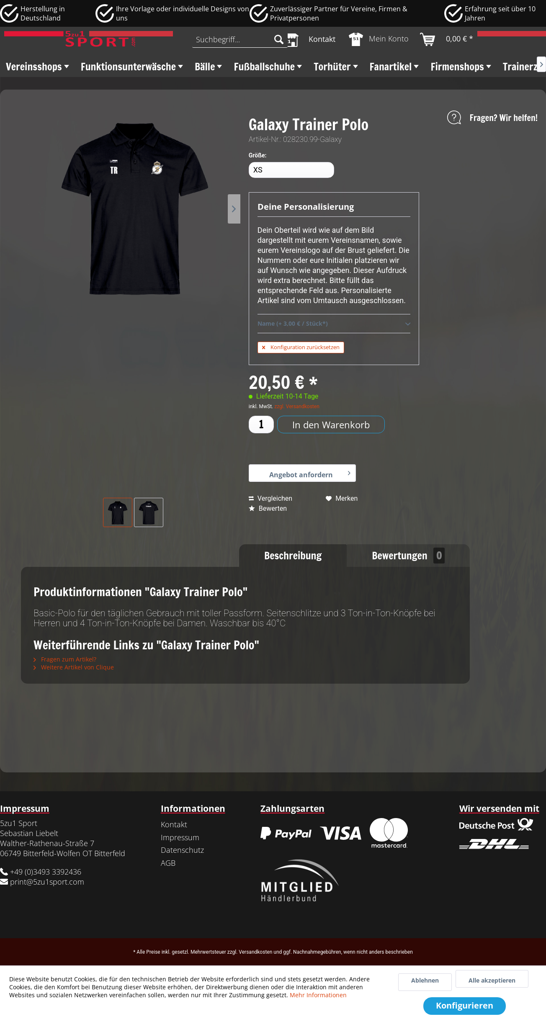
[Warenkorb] (447, 39)
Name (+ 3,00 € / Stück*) (334, 324)
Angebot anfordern (309, 472)
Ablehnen (425, 980)
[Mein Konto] (379, 39)
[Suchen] (279, 39)
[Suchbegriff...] (240, 39)
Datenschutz (182, 850)
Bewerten (268, 508)
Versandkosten (255, 952)
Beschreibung (293, 555)
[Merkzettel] (309, 39)
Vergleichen (270, 498)
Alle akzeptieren (492, 980)
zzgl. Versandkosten (296, 406)
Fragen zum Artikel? (64, 659)
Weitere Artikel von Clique (73, 667)
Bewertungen (408, 556)
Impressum (180, 837)
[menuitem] (240, 39)
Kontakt (174, 824)
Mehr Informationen (318, 995)
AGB (168, 863)
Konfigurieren (464, 1005)
